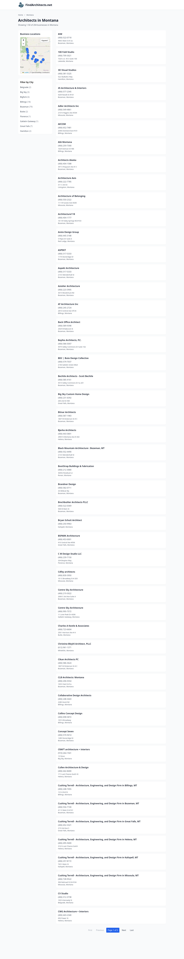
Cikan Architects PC (68, 659)
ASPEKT (62, 250)
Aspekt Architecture (68, 268)
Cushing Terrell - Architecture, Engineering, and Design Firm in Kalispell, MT (98, 857)
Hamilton (25, 131)
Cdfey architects (66, 571)
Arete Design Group (68, 232)
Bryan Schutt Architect (70, 520)
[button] (27, 50)
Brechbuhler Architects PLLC (73, 502)
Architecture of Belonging (71, 196)
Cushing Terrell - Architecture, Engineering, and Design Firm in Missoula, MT (98, 875)
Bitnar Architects (67, 412)
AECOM (62, 124)
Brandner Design (67, 484)
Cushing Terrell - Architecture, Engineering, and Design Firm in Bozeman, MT (98, 803)
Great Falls (26, 126)
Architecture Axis (67, 178)
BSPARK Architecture (69, 535)
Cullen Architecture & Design (73, 767)
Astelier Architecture (69, 286)
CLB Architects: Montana (71, 677)
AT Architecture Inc (68, 304)
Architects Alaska (67, 160)
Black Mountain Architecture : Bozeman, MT (81, 448)
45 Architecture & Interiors (72, 88)
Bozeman (26, 106)
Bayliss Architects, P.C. (69, 340)
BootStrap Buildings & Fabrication (76, 466)
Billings (25, 101)
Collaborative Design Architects (74, 695)
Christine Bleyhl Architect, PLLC (74, 643)
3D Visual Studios (67, 69)
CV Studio (63, 893)
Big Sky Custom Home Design (73, 394)
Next (124, 930)
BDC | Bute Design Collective (73, 358)
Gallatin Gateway (29, 121)
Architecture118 (66, 214)
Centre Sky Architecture (70, 589)
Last (132, 930)
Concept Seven (66, 731)
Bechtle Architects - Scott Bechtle (75, 376)
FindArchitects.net (39, 5)
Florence (25, 116)
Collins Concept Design (70, 713)
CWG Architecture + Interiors (73, 911)
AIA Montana (65, 142)
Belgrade (25, 87)
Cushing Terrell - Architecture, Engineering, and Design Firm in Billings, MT (97, 785)
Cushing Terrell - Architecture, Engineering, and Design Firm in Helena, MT (97, 839)
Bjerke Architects (67, 430)
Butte (24, 111)
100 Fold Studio (66, 51)
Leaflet (25, 72)
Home (20, 15)
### (60, 33)
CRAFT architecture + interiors (74, 749)
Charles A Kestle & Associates (73, 625)
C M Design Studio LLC (70, 553)
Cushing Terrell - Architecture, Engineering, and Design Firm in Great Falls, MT (99, 821)
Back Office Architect (69, 322)
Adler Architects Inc (68, 106)
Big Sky (25, 92)
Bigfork (25, 97)
